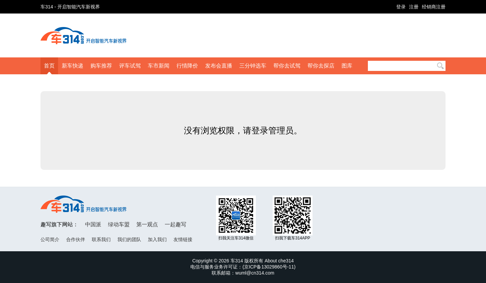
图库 (347, 66)
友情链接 (182, 239)
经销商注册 (434, 6)
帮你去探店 (320, 66)
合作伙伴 (75, 239)
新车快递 (72, 66)
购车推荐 (101, 66)
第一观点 (147, 224)
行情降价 (187, 66)
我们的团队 (129, 239)
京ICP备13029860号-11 (269, 266)
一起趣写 (175, 224)
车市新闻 (158, 66)
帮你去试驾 (286, 66)
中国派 (93, 224)
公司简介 (49, 239)
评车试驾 (130, 66)
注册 (413, 6)
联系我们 (101, 239)
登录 (401, 6)
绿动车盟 (119, 224)
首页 (49, 66)
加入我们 (157, 239)
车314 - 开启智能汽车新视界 (70, 6)
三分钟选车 (252, 66)
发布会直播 (218, 66)
